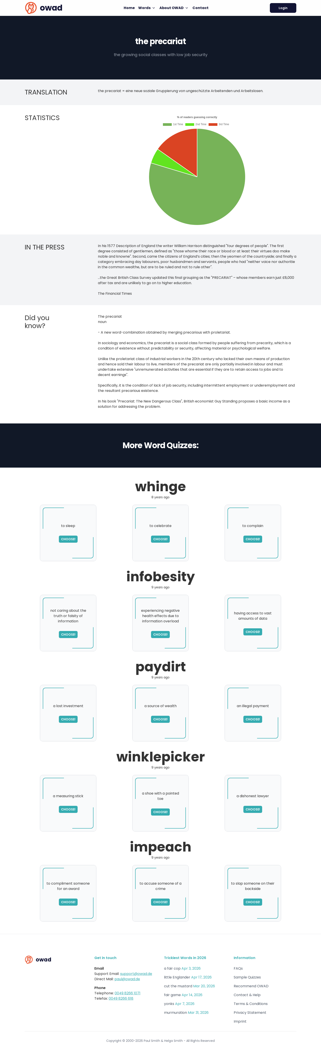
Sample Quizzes (247, 977)
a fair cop (172, 968)
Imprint (240, 1021)
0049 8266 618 (121, 998)
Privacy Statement (250, 1012)
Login (283, 8)
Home (129, 7)
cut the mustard (178, 986)
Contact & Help (247, 994)
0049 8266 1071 (127, 993)
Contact (200, 7)
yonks (169, 1003)
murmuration (175, 1012)
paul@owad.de (127, 979)
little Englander (177, 977)
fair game (172, 994)
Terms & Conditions (251, 1003)
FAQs (238, 968)
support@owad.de (136, 973)
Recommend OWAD (251, 986)
